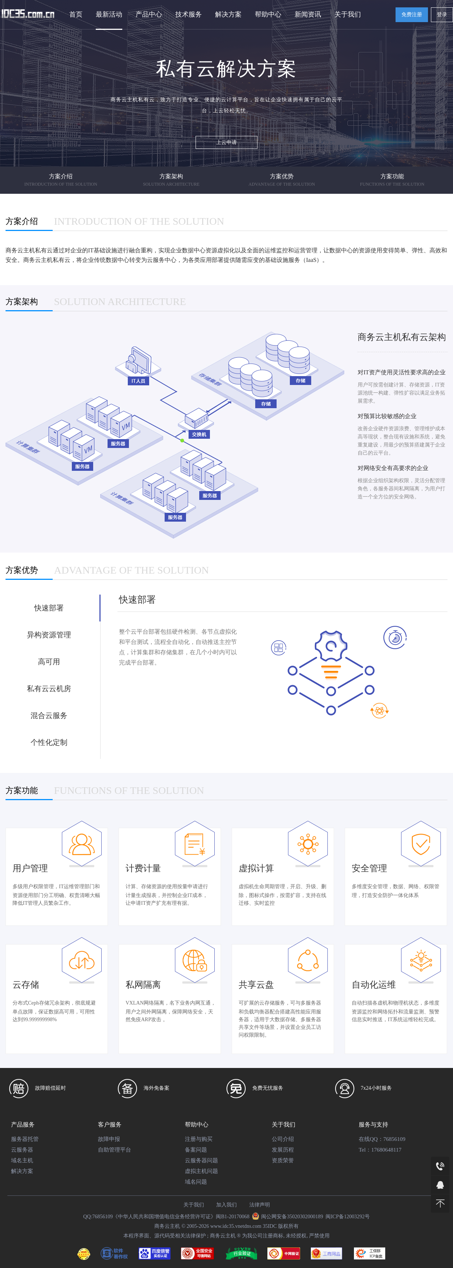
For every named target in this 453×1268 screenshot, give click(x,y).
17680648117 (386, 1150)
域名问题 (196, 1182)
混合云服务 (49, 715)
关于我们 (347, 14)
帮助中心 (268, 14)
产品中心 (149, 14)
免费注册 (411, 14)
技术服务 (188, 14)
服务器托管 (25, 1139)
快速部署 (49, 608)
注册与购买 (199, 1139)
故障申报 (109, 1139)
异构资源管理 (49, 635)
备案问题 (196, 1150)
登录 (442, 14)
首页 (75, 14)
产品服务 (23, 1124)
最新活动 (109, 14)
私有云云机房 (49, 688)
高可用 (49, 662)
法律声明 (259, 1205)
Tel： (365, 1150)
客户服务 (110, 1124)
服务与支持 (373, 1124)
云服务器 (22, 1150)
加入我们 (226, 1205)
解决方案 (228, 14)
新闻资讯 (308, 14)
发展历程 (283, 1150)
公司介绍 (283, 1139)
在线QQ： (371, 1139)
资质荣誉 (283, 1160)
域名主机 (22, 1160)
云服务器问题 (201, 1160)
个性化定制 (49, 742)
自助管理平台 (114, 1150)
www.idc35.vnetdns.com (235, 1226)
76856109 (394, 1139)
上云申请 (226, 142)
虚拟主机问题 (201, 1171)
